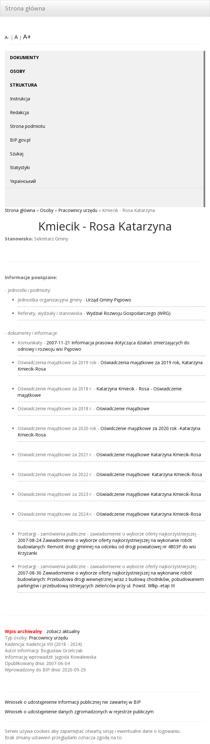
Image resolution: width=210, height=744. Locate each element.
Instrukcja (20, 99)
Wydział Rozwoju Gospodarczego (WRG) (128, 313)
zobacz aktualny (63, 631)
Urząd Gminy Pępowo (108, 300)
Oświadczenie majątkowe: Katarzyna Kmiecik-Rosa (149, 474)
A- (7, 37)
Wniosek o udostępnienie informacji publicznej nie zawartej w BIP (73, 702)
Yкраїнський (23, 181)
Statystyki (20, 167)
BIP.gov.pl (20, 140)
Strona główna (25, 8)
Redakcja (19, 112)
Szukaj (16, 154)
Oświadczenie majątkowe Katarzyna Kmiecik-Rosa (148, 454)
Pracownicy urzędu (77, 210)
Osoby (46, 210)
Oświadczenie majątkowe (122, 408)
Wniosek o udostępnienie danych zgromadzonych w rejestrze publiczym (79, 712)
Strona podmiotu (27, 126)
